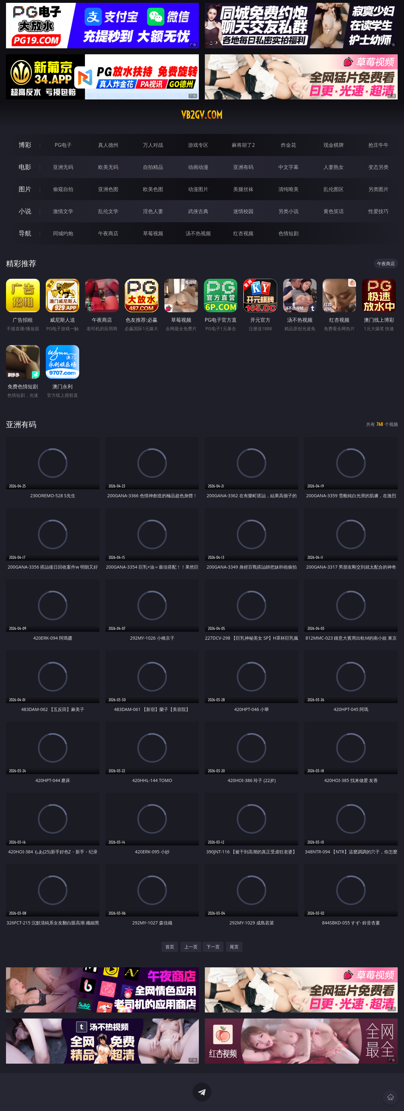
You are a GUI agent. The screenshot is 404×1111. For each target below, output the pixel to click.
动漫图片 (198, 189)
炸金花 (288, 144)
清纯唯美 (288, 189)
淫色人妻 (153, 211)
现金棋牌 (334, 144)
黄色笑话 (334, 211)
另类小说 (288, 211)
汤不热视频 (198, 233)
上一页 (191, 947)
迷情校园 (243, 211)
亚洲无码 (63, 167)
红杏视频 (243, 233)
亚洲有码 (243, 167)
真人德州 (108, 144)
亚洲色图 (108, 189)
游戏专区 (198, 144)
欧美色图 (153, 189)
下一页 (213, 947)
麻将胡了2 (243, 144)
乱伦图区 (334, 189)
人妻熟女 (334, 167)
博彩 (25, 144)
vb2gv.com (202, 115)
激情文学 (63, 211)
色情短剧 (288, 233)
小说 (25, 211)
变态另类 (378, 167)
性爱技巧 (378, 211)
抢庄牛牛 (378, 144)
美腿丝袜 (243, 189)
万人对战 (153, 144)
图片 (25, 189)
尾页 (234, 947)
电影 (25, 167)
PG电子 (63, 144)
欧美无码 (108, 167)
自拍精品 (153, 167)
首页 (169, 947)
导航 (25, 233)
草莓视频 (153, 233)
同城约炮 (63, 233)
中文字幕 (288, 167)
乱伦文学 (108, 211)
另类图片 (378, 189)
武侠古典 (198, 211)
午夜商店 (108, 233)
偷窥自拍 (63, 189)
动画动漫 (198, 167)
